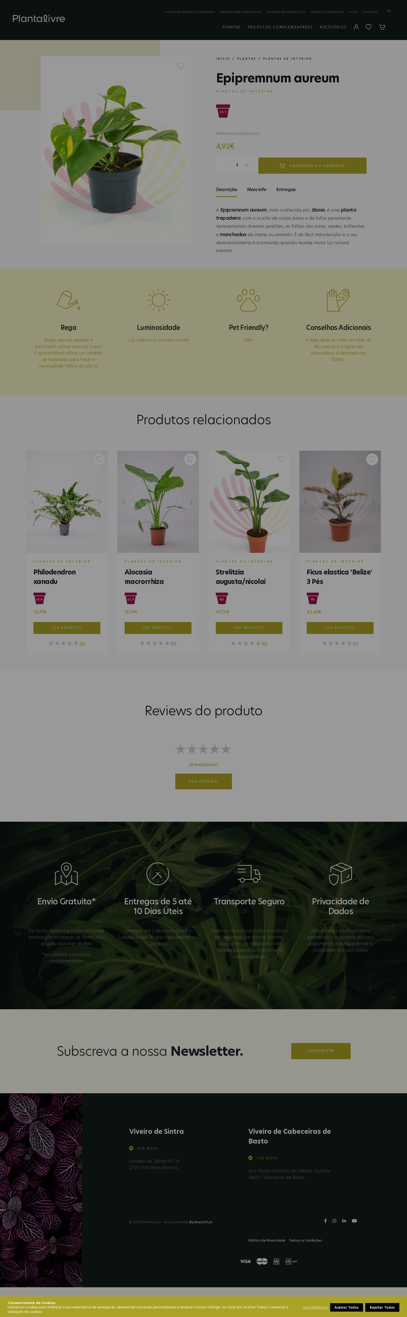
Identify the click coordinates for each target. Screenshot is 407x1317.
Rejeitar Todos (347, 1307)
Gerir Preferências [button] (315, 1307)
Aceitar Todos (383, 1307)
